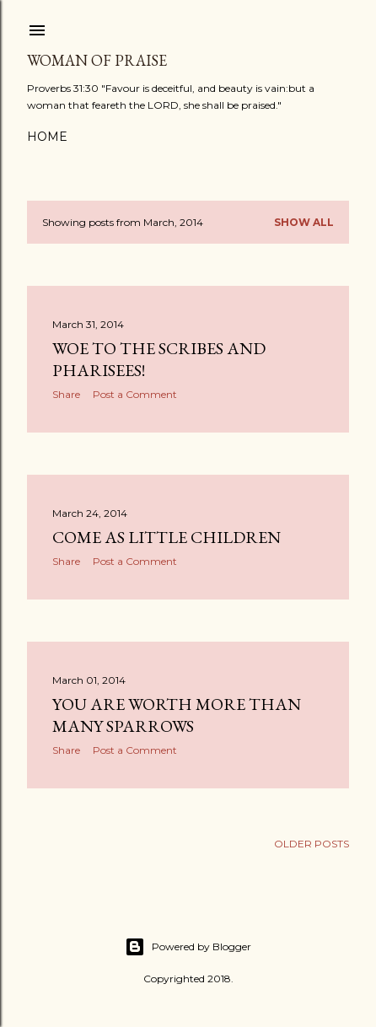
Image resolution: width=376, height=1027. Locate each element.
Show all (304, 222)
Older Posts (311, 843)
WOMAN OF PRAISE (97, 60)
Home (47, 136)
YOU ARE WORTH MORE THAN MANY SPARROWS (176, 715)
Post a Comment (135, 394)
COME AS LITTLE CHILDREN (166, 537)
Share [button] (66, 394)
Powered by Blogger (188, 947)
